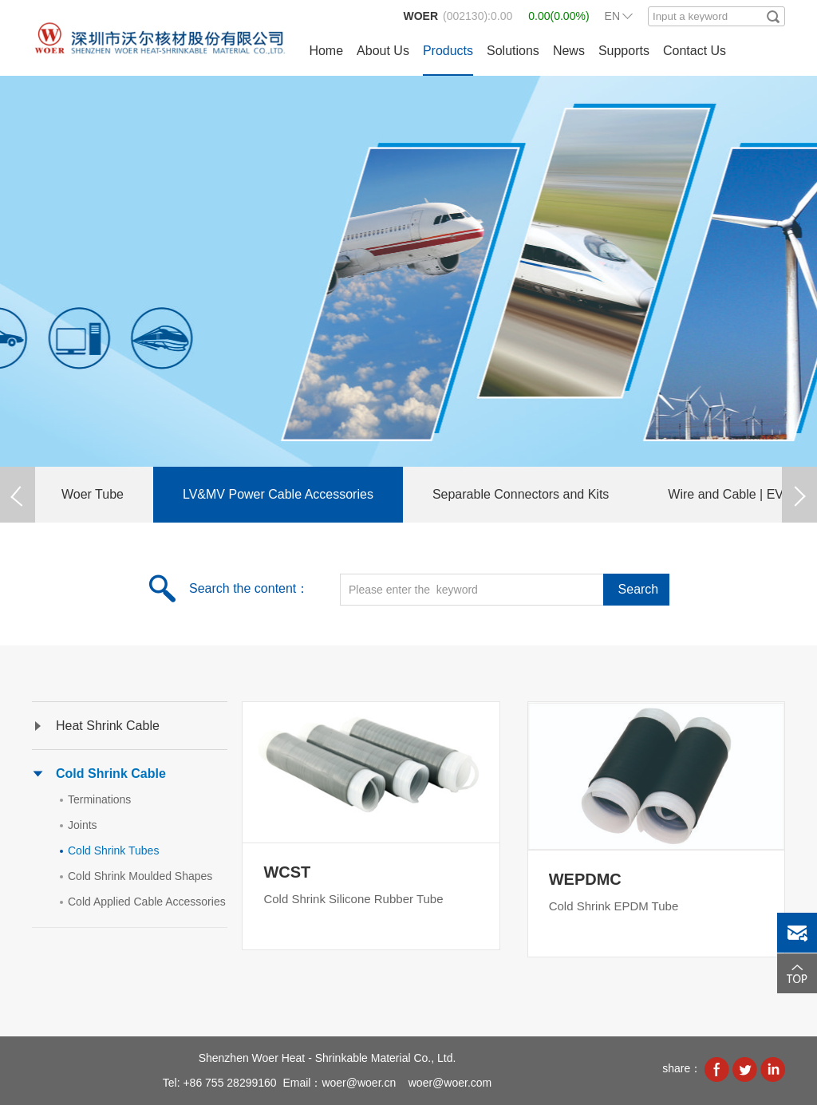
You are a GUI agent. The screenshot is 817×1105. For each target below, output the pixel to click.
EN (612, 16)
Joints (82, 825)
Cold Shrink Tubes (113, 850)
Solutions (513, 50)
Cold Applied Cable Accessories (147, 901)
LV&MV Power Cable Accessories (278, 494)
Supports (623, 50)
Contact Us (694, 50)
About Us (383, 50)
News (569, 50)
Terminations (99, 799)
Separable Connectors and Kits (520, 494)
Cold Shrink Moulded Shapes (140, 876)
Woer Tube (92, 494)
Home (326, 50)
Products (448, 50)
